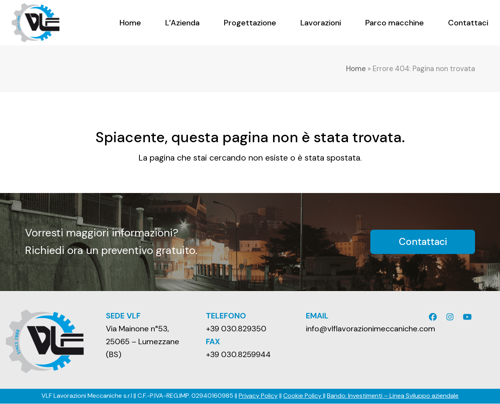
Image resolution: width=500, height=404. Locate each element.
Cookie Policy (303, 395)
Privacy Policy (258, 395)
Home (356, 68)
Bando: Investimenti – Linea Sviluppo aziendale (393, 395)
